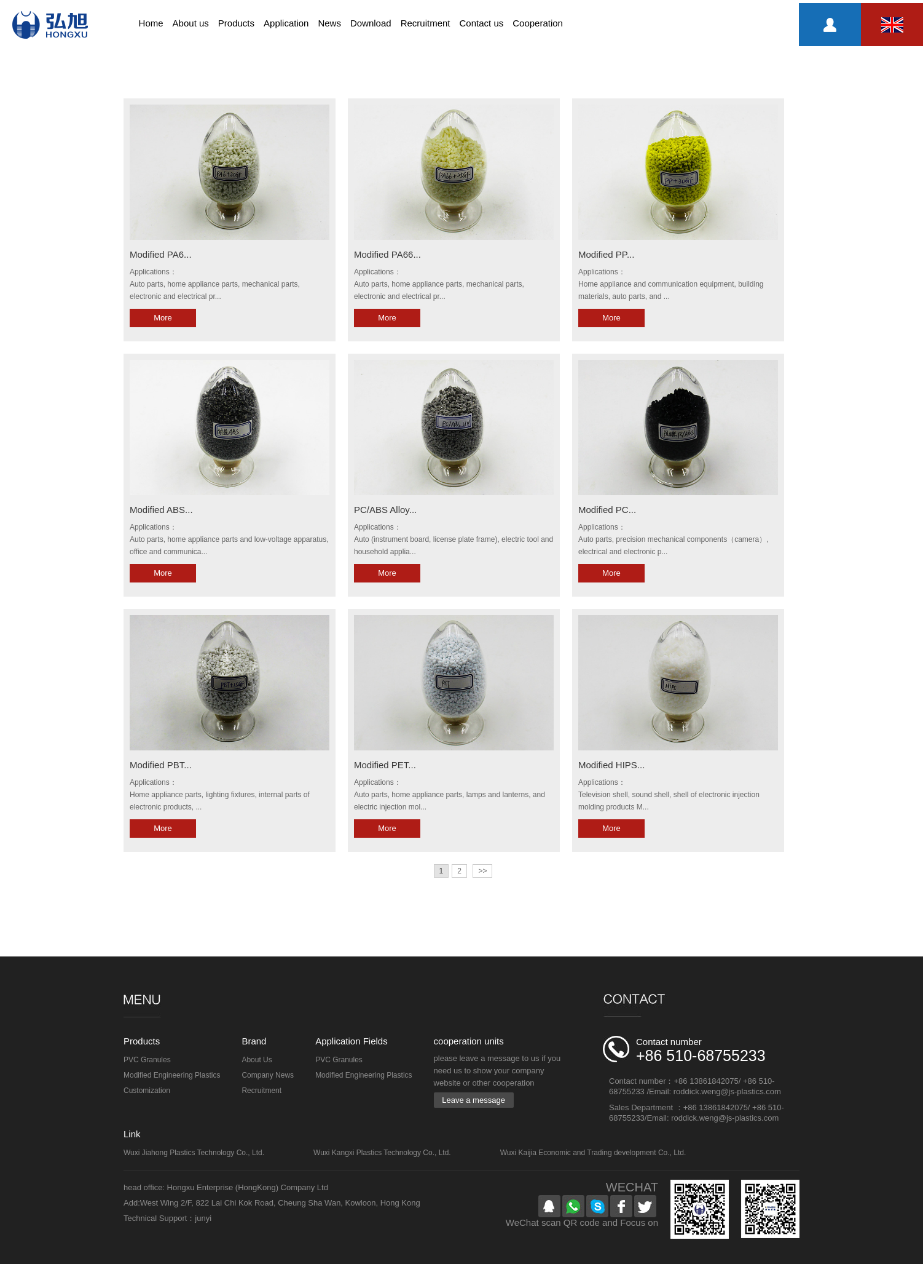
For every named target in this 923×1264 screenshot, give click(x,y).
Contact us (482, 23)
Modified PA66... (387, 254)
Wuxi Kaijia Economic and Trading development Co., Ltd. (593, 1152)
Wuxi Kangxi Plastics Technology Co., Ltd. (382, 1152)
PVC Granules (147, 1059)
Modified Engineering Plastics (172, 1075)
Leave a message (473, 1100)
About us (191, 23)
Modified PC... (607, 509)
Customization (147, 1090)
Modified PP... (606, 254)
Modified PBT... (161, 765)
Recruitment (425, 23)
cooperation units (469, 1041)
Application (286, 23)
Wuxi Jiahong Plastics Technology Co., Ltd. (194, 1152)
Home (151, 23)
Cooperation (538, 23)
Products (236, 23)
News (329, 23)
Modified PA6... (161, 254)
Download (370, 23)
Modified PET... (385, 765)
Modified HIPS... (611, 765)
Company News (268, 1075)
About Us (257, 1059)
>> (482, 871)
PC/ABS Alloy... (385, 509)
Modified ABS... (161, 509)
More (163, 317)
